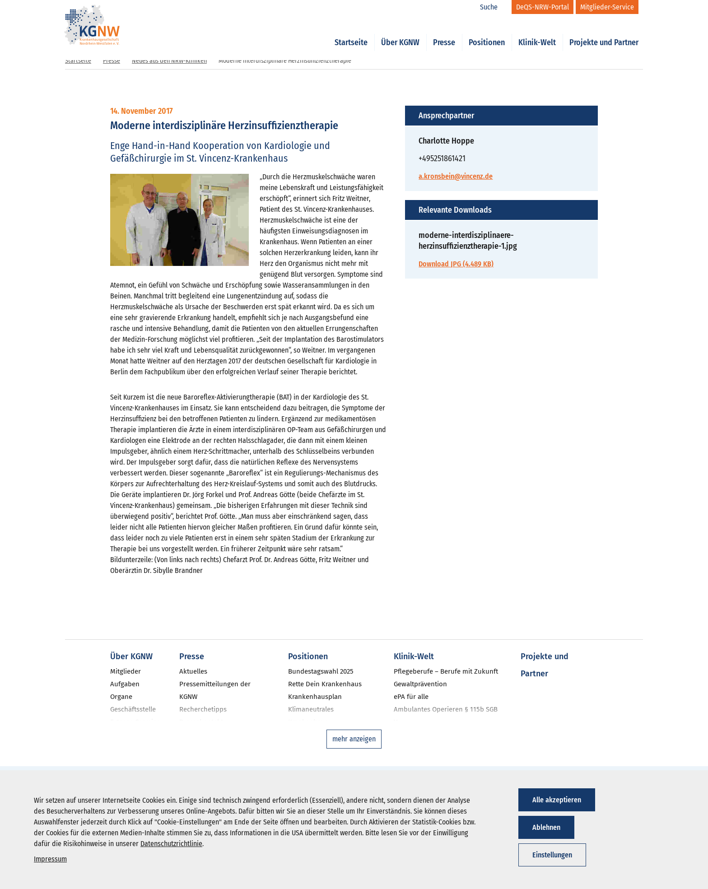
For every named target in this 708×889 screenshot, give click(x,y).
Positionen (487, 32)
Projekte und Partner (603, 32)
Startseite (351, 32)
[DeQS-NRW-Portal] (542, 7)
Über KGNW (400, 32)
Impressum (50, 859)
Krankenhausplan (315, 697)
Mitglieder (125, 671)
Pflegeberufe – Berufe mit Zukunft (446, 671)
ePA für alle (411, 697)
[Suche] (493, 7)
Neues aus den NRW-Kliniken (169, 61)
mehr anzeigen (354, 739)
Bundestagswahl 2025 (321, 671)
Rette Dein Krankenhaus (325, 684)
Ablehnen (546, 827)
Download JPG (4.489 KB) (456, 264)
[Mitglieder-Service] (607, 7)
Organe (121, 697)
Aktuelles (193, 671)
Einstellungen (552, 855)
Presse (444, 32)
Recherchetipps (203, 709)
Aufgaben (125, 684)
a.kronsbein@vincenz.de (456, 176)
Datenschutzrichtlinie (171, 843)
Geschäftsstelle (133, 709)
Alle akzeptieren (556, 800)
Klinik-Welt (537, 32)
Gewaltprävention (420, 684)
